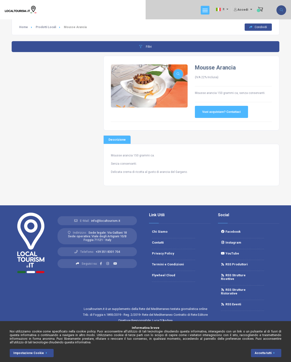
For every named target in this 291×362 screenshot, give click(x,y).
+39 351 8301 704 (108, 252)
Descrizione (117, 139)
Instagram (231, 242)
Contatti (158, 242)
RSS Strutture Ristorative (233, 291)
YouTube (230, 253)
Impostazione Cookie (31, 353)
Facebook (231, 231)
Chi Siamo (159, 231)
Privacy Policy (163, 253)
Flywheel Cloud (163, 275)
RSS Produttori (234, 264)
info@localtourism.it (105, 221)
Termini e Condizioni (168, 264)
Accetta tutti (265, 353)
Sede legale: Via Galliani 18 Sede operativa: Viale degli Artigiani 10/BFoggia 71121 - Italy (97, 236)
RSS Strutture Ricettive (233, 277)
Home (23, 27)
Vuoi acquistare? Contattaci (221, 112)
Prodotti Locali (46, 27)
